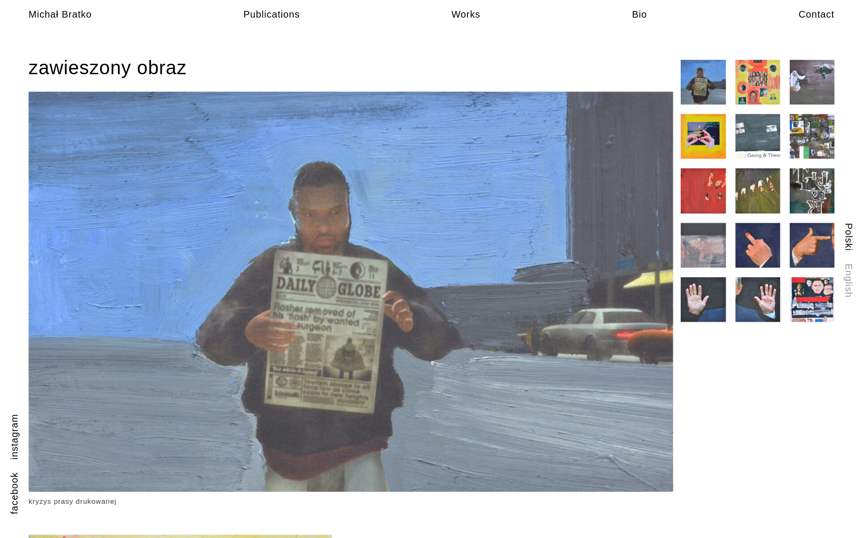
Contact (816, 14)
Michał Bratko (60, 14)
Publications (271, 14)
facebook (14, 493)
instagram (14, 437)
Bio (639, 14)
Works (465, 14)
